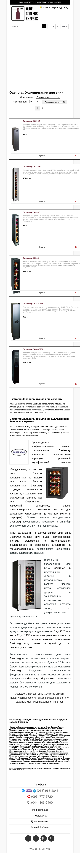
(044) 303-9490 (55, 2)
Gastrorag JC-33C (31, 212)
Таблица (42, 108)
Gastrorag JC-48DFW (33, 303)
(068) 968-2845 (25, 2)
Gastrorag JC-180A (32, 166)
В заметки (75, 156)
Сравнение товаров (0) (55, 102)
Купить (42, 156)
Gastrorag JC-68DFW (33, 349)
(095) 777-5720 (43, 2)
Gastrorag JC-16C (31, 121)
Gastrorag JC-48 (31, 258)
